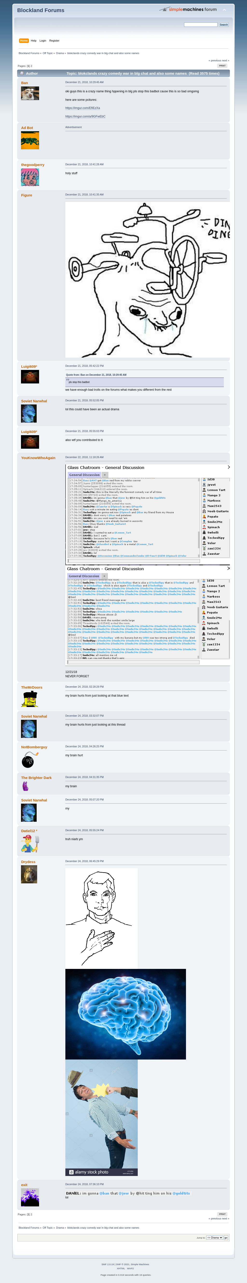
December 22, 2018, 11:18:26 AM (84, 457)
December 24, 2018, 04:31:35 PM (84, 777)
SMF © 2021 (123, 1264)
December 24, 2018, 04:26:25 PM (84, 746)
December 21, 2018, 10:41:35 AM (84, 194)
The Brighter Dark (36, 778)
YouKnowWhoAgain (38, 458)
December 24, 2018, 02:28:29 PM (84, 686)
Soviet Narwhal (34, 401)
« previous (215, 60)
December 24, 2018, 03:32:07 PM (84, 715)
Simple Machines (140, 1264)
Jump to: (201, 1237)
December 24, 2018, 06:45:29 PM (84, 861)
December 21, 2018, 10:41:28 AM (84, 164)
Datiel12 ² (29, 831)
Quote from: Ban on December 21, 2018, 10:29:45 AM (96, 375)
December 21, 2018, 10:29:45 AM (84, 82)
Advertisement (73, 127)
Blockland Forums (40, 10)
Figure (26, 195)
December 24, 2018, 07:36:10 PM (84, 1184)
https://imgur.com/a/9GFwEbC (85, 116)
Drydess (28, 862)
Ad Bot (27, 128)
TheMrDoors (31, 687)
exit (24, 1185)
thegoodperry (32, 165)
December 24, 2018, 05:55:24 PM (84, 830)
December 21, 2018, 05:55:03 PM (84, 431)
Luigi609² (29, 366)
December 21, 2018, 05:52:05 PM (84, 400)
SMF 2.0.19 (108, 1264)
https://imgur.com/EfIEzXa (82, 108)
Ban (24, 83)
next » (225, 60)
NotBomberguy (34, 747)
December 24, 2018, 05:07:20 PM (84, 799)
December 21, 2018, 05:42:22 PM (84, 365)
